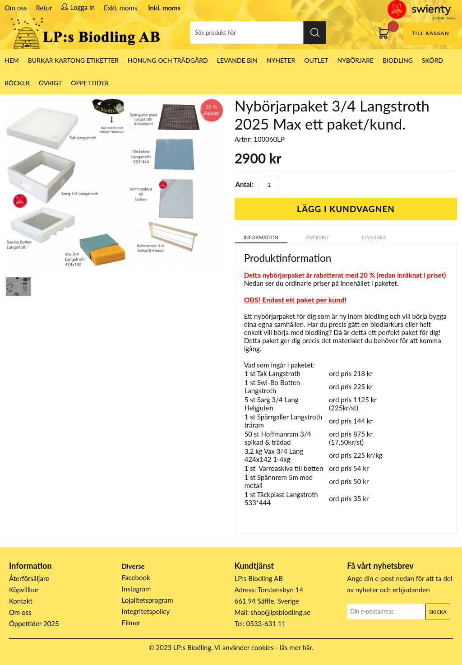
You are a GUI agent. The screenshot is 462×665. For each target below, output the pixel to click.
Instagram (136, 589)
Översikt (317, 237)
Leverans (374, 237)
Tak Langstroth (278, 373)
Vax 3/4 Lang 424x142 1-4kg (274, 455)
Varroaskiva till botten (291, 468)
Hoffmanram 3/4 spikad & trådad (278, 438)
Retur (44, 8)
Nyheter (281, 60)
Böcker (17, 83)
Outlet (316, 60)
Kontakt (20, 601)
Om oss (16, 8)
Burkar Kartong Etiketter (73, 60)
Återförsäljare (29, 578)
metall (254, 485)
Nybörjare (355, 60)
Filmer (131, 622)
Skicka (437, 612)
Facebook (136, 577)
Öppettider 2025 (34, 623)
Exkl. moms (120, 8)
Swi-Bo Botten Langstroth (272, 386)
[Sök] (258, 32)
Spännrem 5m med (285, 477)
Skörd (432, 60)
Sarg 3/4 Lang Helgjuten (272, 403)
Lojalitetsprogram (147, 600)
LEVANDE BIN (237, 60)
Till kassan (430, 33)
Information (261, 237)
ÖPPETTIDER (90, 83)
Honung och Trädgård (168, 60)
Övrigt (50, 83)
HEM (12, 60)
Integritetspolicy (146, 611)
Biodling (398, 60)
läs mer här (296, 647)
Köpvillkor (24, 590)
